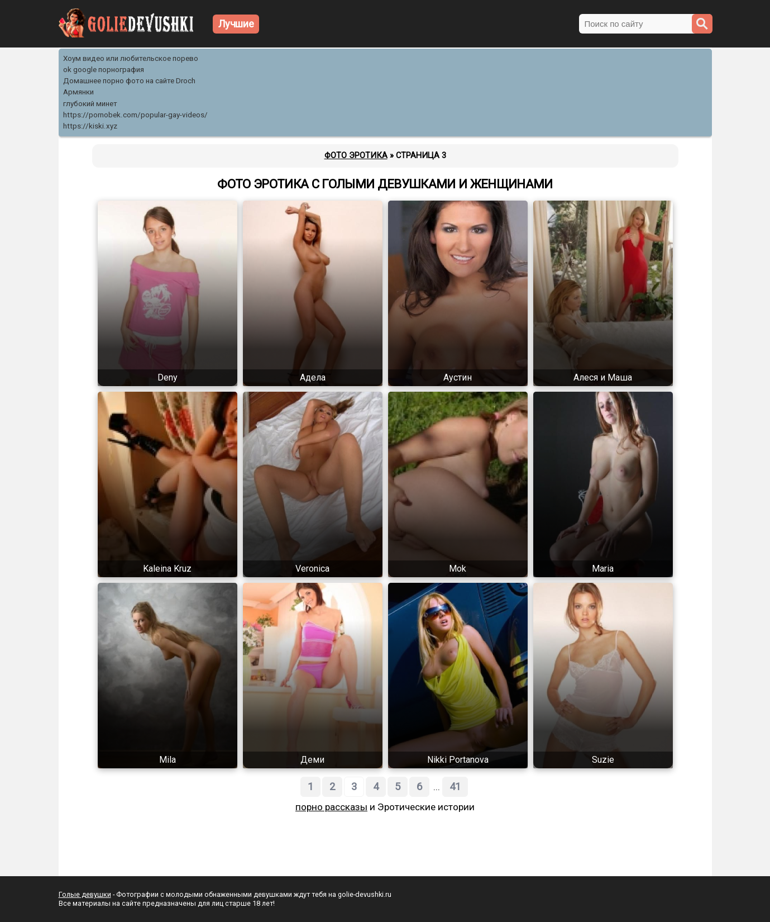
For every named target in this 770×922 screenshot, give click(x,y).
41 (455, 787)
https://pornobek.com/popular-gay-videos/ (135, 115)
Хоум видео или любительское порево (130, 58)
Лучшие (236, 24)
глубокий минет (90, 103)
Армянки (78, 92)
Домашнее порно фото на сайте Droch (129, 81)
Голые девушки (85, 894)
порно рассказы (331, 806)
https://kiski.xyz (90, 126)
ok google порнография (103, 69)
